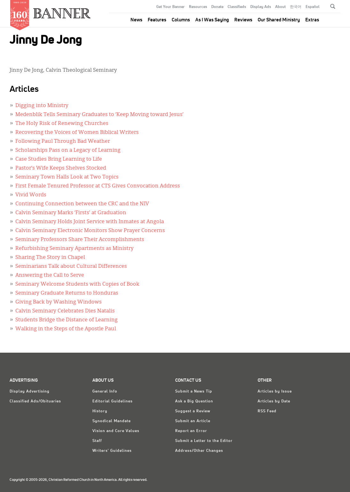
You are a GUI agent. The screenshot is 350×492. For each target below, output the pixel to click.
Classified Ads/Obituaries (35, 401)
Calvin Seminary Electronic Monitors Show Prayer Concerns (90, 230)
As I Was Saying (212, 20)
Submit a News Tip (193, 391)
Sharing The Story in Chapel (50, 257)
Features (157, 20)
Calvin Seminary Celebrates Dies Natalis (65, 311)
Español (313, 7)
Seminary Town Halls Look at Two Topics (67, 177)
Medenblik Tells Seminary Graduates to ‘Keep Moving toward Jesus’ (99, 114)
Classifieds (237, 7)
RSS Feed (267, 411)
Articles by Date (274, 401)
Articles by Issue (275, 391)
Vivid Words (30, 195)
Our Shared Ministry (279, 20)
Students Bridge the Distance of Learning (66, 320)
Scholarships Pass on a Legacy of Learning (68, 150)
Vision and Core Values (115, 431)
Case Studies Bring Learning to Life (58, 159)
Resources (198, 7)
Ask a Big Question (194, 401)
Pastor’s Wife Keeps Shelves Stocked (60, 168)
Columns (181, 20)
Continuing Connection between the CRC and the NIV (82, 204)
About (280, 7)
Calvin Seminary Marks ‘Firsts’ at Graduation (70, 213)
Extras (312, 20)
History (99, 411)
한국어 (295, 7)
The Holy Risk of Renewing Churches (61, 123)
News (136, 20)
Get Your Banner (170, 7)
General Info (104, 391)
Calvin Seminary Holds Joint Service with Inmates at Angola (89, 221)
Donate (217, 7)
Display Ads (260, 7)
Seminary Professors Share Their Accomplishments (79, 239)
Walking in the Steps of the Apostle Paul (65, 329)
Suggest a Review (192, 411)
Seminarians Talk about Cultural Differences (71, 266)
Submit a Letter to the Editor (204, 441)
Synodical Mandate (111, 421)
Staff (97, 441)
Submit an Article (192, 421)
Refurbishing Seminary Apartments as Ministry (74, 248)
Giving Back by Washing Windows (58, 302)
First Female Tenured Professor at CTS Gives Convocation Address (97, 186)
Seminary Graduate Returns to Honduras (66, 293)
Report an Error (191, 431)
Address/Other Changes (199, 451)
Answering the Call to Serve (49, 275)
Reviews (243, 20)
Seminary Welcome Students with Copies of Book (77, 284)
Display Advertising (30, 391)
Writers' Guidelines (112, 451)
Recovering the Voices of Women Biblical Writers (77, 132)
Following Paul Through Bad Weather (62, 141)
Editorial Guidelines (112, 401)
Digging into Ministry (41, 105)
